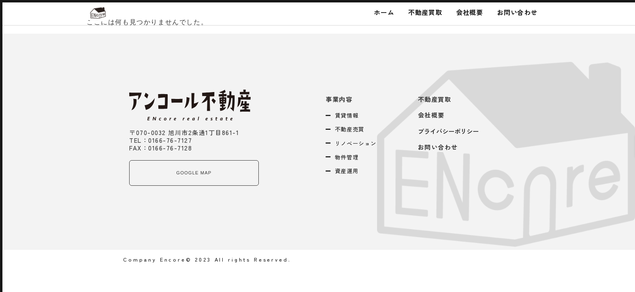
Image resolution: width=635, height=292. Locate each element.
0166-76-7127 (170, 139)
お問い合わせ (517, 12)
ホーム (384, 12)
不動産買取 (425, 12)
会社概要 (469, 12)
